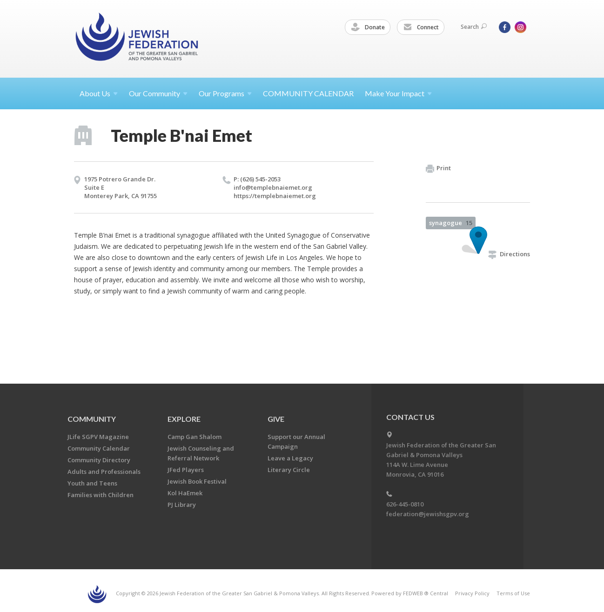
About (99, 93)
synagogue (450, 223)
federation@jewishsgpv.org (427, 514)
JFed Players (186, 470)
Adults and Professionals (104, 471)
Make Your (398, 93)
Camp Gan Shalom (194, 436)
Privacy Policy (472, 593)
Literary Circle (289, 470)
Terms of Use (513, 593)
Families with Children (100, 495)
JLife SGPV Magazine (98, 436)
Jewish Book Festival (197, 481)
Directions (509, 254)
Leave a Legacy (290, 458)
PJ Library (182, 504)
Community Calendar (98, 448)
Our (225, 93)
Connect (421, 27)
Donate (368, 27)
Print (438, 168)
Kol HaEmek (185, 493)
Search (474, 27)
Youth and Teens (92, 483)
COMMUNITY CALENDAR (308, 93)
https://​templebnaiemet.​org (275, 196)
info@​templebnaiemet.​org (273, 187)
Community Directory (98, 460)
